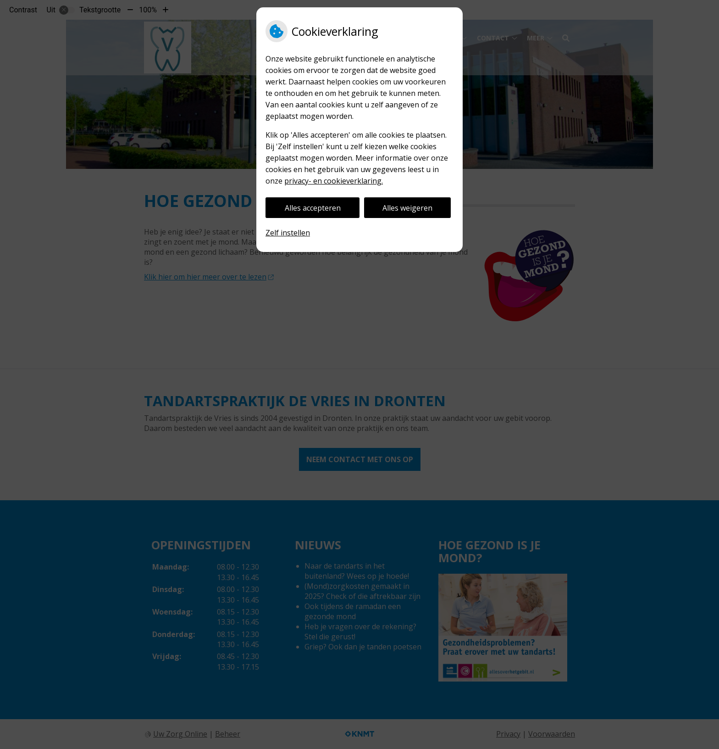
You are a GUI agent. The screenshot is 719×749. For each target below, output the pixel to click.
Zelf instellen (287, 233)
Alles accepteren (313, 208)
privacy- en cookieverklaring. (333, 181)
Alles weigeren (407, 208)
